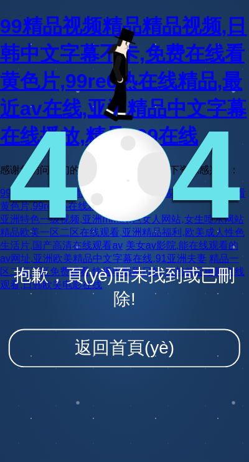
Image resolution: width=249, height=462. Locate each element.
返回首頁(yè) (124, 347)
